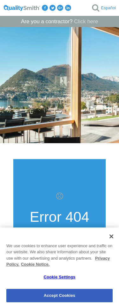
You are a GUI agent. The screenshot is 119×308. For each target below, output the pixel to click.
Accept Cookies (59, 295)
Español (108, 7)
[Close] (111, 236)
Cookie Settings (59, 277)
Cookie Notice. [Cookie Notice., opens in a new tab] (35, 264)
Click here (86, 21)
